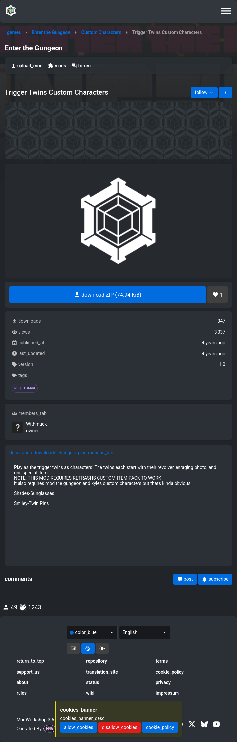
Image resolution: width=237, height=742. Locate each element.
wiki (90, 693)
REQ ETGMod (24, 388)
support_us (28, 672)
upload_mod (27, 66)
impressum (167, 693)
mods (57, 66)
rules (22, 693)
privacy (163, 682)
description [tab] (20, 452)
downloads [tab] (45, 452)
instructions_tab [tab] (96, 452)
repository (96, 661)
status (92, 682)
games (14, 32)
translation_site (102, 672)
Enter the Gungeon (51, 32)
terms (162, 661)
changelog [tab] (68, 452)
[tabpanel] (118, 485)
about (22, 682)
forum (81, 66)
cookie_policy (170, 672)
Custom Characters (101, 32)
